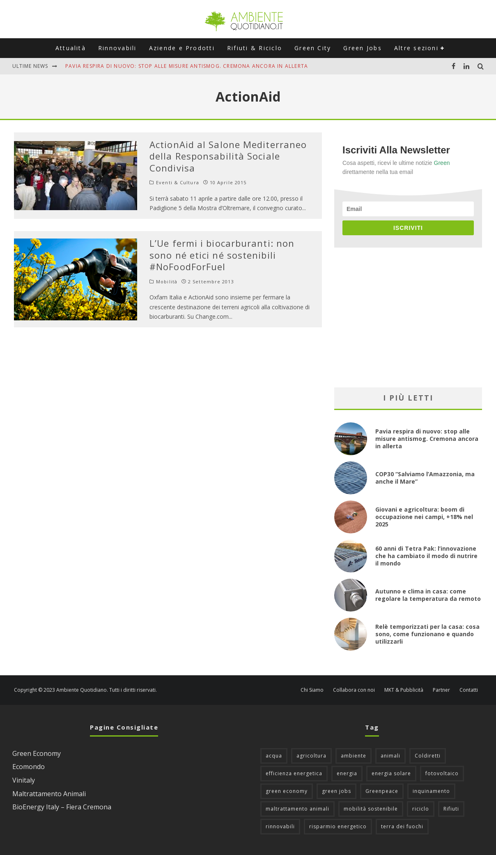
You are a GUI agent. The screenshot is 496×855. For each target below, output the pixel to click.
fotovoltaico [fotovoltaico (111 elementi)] (442, 773)
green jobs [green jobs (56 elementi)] (336, 791)
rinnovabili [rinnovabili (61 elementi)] (280, 826)
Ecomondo (28, 766)
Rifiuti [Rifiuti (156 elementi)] (451, 808)
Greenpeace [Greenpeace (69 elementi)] (381, 791)
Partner (441, 690)
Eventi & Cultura (177, 182)
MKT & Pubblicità (403, 690)
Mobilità (166, 282)
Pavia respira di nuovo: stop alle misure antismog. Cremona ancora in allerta (186, 66)
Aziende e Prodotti (182, 48)
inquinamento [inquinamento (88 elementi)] (431, 791)
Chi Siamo (312, 690)
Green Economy (36, 753)
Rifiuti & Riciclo (254, 48)
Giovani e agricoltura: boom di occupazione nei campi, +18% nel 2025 (424, 516)
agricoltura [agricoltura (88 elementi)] (311, 755)
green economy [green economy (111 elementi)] (287, 791)
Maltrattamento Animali (49, 793)
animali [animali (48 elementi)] (390, 755)
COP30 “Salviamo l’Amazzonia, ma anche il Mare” (425, 477)
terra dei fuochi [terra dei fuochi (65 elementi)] (402, 826)
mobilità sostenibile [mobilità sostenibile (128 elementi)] (371, 808)
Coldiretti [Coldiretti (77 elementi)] (428, 755)
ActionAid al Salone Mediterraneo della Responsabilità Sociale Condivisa (228, 156)
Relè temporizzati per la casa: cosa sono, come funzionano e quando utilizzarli (427, 634)
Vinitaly (23, 780)
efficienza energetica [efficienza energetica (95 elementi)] (294, 773)
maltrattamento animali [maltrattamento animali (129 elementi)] (297, 808)
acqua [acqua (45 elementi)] (274, 755)
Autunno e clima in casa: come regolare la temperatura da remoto (428, 594)
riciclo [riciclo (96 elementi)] (420, 808)
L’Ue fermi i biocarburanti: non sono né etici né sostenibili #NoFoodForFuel (221, 255)
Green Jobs (362, 48)
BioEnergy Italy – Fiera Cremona (61, 806)
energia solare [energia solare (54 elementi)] (391, 773)
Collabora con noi (354, 690)
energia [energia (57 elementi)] (347, 773)
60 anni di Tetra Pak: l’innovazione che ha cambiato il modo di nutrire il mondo (426, 556)
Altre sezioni (416, 48)
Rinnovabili (117, 48)
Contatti (468, 690)
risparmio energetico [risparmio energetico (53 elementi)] (338, 826)
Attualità (70, 48)
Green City (312, 48)
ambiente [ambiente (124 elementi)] (353, 755)
